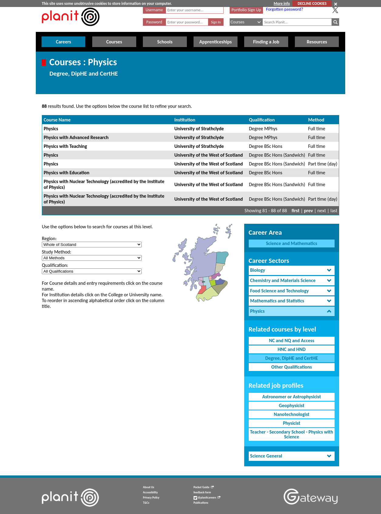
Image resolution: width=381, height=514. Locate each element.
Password (154, 22)
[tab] (292, 270)
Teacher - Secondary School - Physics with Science (291, 434)
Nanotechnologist (291, 414)
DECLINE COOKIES (312, 3)
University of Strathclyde (199, 128)
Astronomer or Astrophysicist (291, 397)
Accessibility (150, 492)
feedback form (202, 492)
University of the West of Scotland (208, 155)
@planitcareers (207, 497)
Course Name (57, 120)
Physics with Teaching (65, 146)
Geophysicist (291, 405)
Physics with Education (66, 172)
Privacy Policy (151, 497)
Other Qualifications (291, 367)
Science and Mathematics (291, 243)
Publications (201, 503)
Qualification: (55, 265)
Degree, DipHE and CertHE (291, 358)
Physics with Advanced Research (76, 137)
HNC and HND (291, 349)
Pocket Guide (204, 487)
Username (154, 9)
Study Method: (56, 252)
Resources (317, 42)
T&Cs (146, 503)
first (295, 210)
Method (316, 120)
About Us (148, 487)
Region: (49, 238)
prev (308, 210)
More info (282, 3)
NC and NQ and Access (291, 340)
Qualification (262, 120)
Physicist (291, 423)
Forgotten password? (284, 9)
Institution (184, 120)
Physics (51, 128)
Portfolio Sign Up (246, 9)
